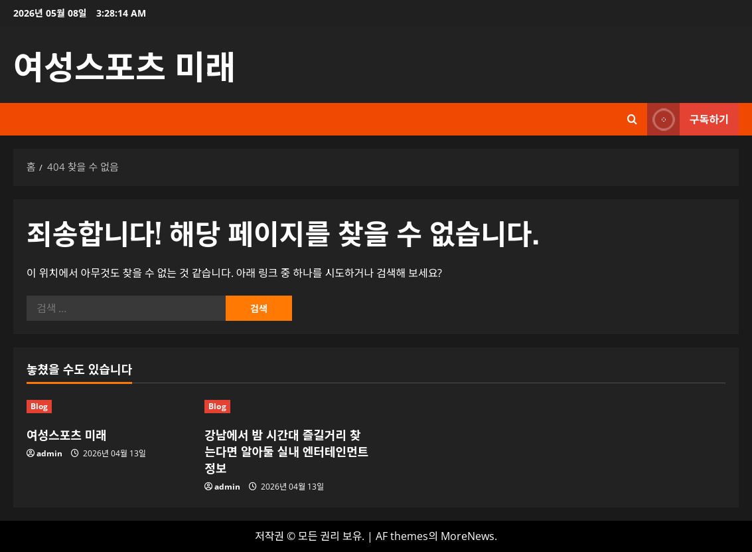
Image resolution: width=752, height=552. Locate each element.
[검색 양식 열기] (632, 119)
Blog (39, 406)
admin (49, 453)
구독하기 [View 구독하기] (688, 119)
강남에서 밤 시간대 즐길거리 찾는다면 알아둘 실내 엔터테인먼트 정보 (286, 451)
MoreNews (467, 536)
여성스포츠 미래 (124, 64)
